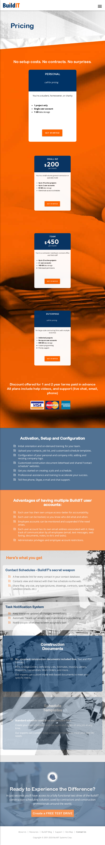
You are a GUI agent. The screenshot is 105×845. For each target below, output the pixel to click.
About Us (22, 832)
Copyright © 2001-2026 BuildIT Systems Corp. (52, 837)
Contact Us (81, 832)
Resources (33, 832)
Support (58, 832)
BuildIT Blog (47, 832)
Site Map (69, 832)
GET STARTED (52, 133)
